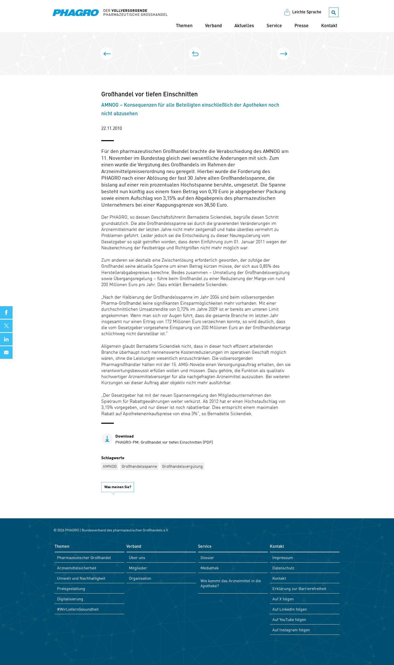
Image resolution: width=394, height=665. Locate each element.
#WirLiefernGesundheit (77, 609)
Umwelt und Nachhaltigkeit (81, 578)
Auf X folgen (283, 599)
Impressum (282, 557)
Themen (184, 26)
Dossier (207, 557)
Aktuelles (244, 26)
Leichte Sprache (306, 12)
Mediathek (210, 568)
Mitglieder (138, 568)
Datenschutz (283, 568)
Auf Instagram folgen (291, 630)
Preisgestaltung (71, 588)
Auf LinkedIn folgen (289, 609)
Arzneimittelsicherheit (76, 568)
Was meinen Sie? (117, 486)
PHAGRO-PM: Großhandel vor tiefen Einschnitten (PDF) (164, 439)
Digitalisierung (70, 599)
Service (274, 26)
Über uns (137, 557)
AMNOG (110, 466)
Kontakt (329, 26)
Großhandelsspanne (139, 466)
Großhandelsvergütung (182, 466)
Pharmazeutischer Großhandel (84, 557)
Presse (301, 26)
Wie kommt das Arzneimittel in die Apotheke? (231, 583)
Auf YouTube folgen (289, 619)
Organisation (140, 578)
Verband (213, 26)
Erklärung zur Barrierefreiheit (299, 588)
